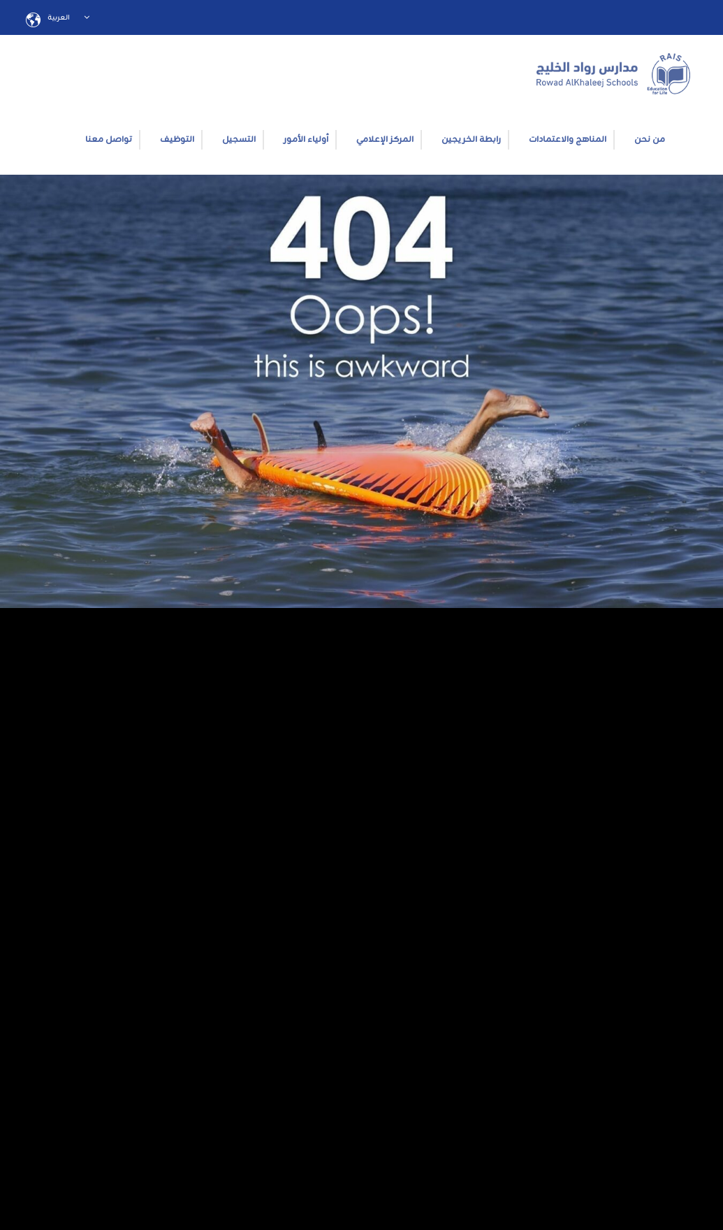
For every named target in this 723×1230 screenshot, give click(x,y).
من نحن (649, 140)
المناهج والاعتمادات (567, 140)
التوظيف (177, 140)
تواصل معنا (108, 140)
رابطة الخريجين (471, 140)
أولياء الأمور (306, 140)
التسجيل (239, 140)
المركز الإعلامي (385, 140)
